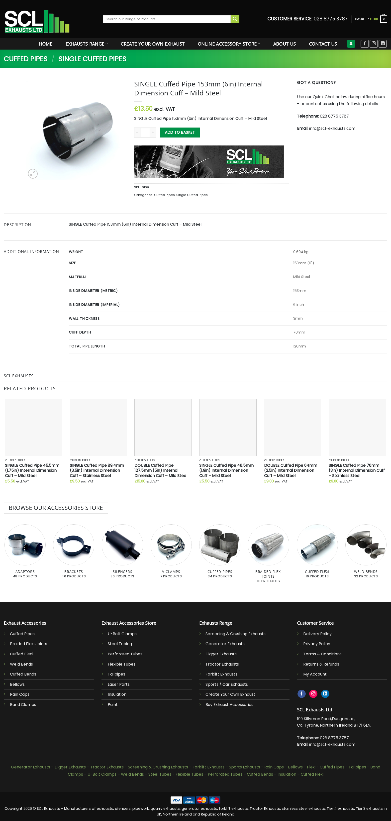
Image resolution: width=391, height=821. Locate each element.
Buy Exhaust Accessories (229, 704)
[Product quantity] (145, 132)
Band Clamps (23, 704)
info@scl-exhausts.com (332, 128)
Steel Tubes (159, 774)
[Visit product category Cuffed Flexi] (317, 554)
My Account (315, 674)
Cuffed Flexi (21, 654)
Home (45, 44)
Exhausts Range (87, 44)
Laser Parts (119, 684)
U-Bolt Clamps (122, 634)
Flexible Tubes (121, 664)
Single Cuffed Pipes (92, 59)
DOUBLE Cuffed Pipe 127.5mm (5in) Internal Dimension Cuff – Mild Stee (160, 471)
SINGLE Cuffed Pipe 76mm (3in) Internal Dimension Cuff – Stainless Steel (357, 471)
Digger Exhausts (221, 654)
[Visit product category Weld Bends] (366, 554)
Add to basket (180, 132)
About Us (284, 44)
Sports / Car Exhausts (226, 684)
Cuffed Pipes (26, 59)
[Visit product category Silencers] (122, 554)
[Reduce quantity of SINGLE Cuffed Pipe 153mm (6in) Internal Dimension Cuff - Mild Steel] (137, 132)
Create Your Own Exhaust (153, 44)
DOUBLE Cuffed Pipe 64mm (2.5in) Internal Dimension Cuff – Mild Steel (290, 471)
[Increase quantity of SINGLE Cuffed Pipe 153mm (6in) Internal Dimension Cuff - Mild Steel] (153, 132)
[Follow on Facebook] (365, 44)
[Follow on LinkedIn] (383, 44)
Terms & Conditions (322, 654)
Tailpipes (116, 674)
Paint (113, 704)
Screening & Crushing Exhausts (235, 634)
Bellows (17, 684)
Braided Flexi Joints (28, 644)
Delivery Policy (317, 634)
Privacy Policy (316, 644)
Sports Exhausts (244, 767)
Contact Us (323, 44)
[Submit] (235, 19)
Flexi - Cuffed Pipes (325, 767)
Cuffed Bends (23, 674)
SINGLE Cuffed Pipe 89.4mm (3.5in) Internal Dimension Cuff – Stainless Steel (97, 471)
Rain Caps (19, 694)
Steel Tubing (120, 644)
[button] (371, 19)
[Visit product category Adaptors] (25, 554)
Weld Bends (21, 664)
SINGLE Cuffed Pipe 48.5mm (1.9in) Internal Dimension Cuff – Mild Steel (226, 471)
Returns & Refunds (321, 664)
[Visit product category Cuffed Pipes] (219, 554)
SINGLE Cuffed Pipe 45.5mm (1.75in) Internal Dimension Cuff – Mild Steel (32, 471)
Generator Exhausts (225, 644)
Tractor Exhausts (222, 664)
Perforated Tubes (125, 654)
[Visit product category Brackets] (73, 554)
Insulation (117, 694)
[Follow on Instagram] (374, 44)
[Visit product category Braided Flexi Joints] (268, 556)
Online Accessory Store (229, 44)
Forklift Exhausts (221, 674)
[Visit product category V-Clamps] (171, 554)
